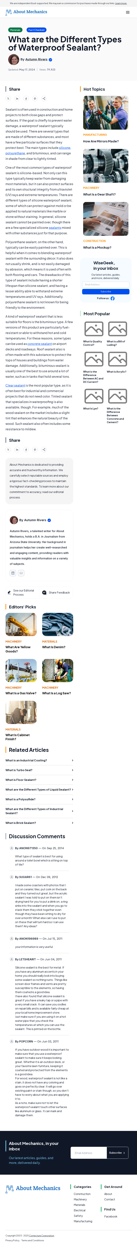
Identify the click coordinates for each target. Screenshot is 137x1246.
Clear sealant (15, 385)
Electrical (79, 1210)
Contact (109, 1199)
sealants (55, 227)
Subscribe (106, 291)
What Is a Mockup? (97, 247)
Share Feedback (55, 592)
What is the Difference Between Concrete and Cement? (115, 415)
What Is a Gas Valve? (21, 693)
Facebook (110, 1216)
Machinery (13, 641)
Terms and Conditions (32, 1240)
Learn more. (121, 3)
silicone (64, 148)
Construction (94, 241)
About (108, 1194)
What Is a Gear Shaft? (99, 194)
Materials (49, 641)
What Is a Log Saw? (56, 693)
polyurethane (15, 153)
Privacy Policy (12, 1240)
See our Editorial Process (20, 592)
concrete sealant (39, 344)
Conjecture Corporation (41, 1235)
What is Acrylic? (116, 371)
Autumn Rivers (36, 59)
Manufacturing (95, 134)
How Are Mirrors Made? (101, 141)
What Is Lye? (90, 408)
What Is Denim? (53, 647)
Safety (78, 1215)
